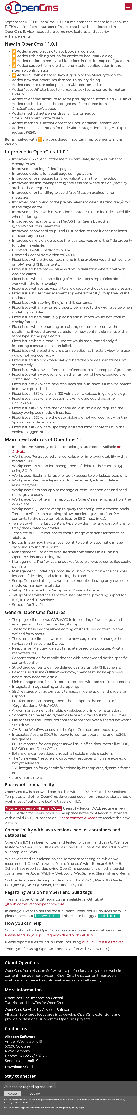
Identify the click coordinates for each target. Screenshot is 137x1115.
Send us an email (19, 1061)
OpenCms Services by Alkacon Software (38, 1009)
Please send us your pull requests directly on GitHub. (49, 935)
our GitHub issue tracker (102, 942)
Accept (12, 1093)
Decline (35, 1093)
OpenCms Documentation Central (34, 998)
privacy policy (70, 1107)
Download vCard (19, 1067)
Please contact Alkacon (78, 818)
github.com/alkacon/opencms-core (34, 904)
